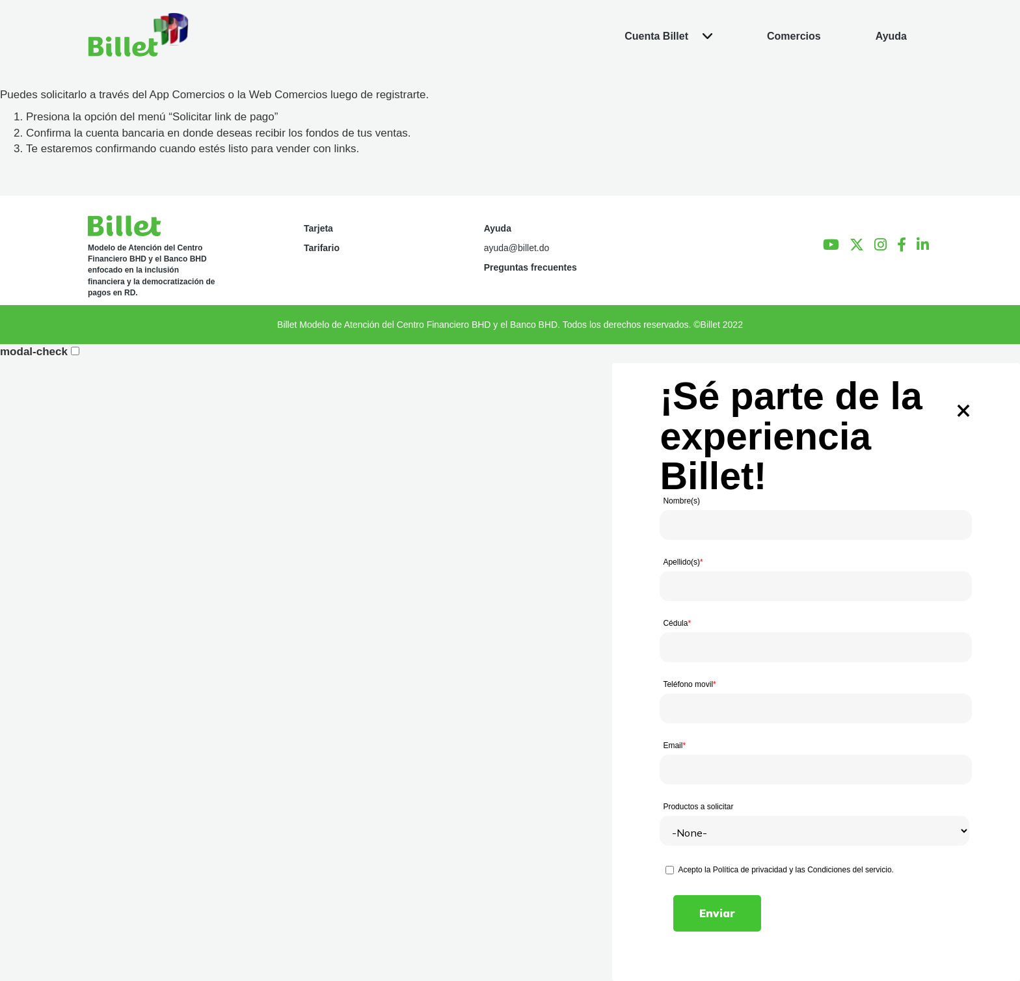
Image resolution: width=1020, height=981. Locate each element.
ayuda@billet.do (517, 248)
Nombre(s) (681, 500)
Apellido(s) (683, 562)
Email (674, 745)
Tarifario (322, 248)
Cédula (677, 623)
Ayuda (497, 228)
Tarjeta (318, 228)
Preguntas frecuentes (530, 267)
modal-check (34, 351)
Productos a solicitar (698, 806)
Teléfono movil (689, 684)
